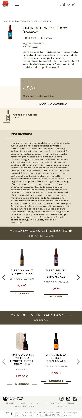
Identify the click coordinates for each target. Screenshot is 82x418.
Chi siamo (9, 404)
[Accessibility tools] (11, 413)
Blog (22, 404)
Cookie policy (62, 407)
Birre (10, 21)
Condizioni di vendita (23, 407)
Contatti (35, 404)
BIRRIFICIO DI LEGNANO (37, 38)
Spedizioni (72, 404)
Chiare (16, 21)
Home (4, 21)
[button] (38, 96)
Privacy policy (54, 404)
